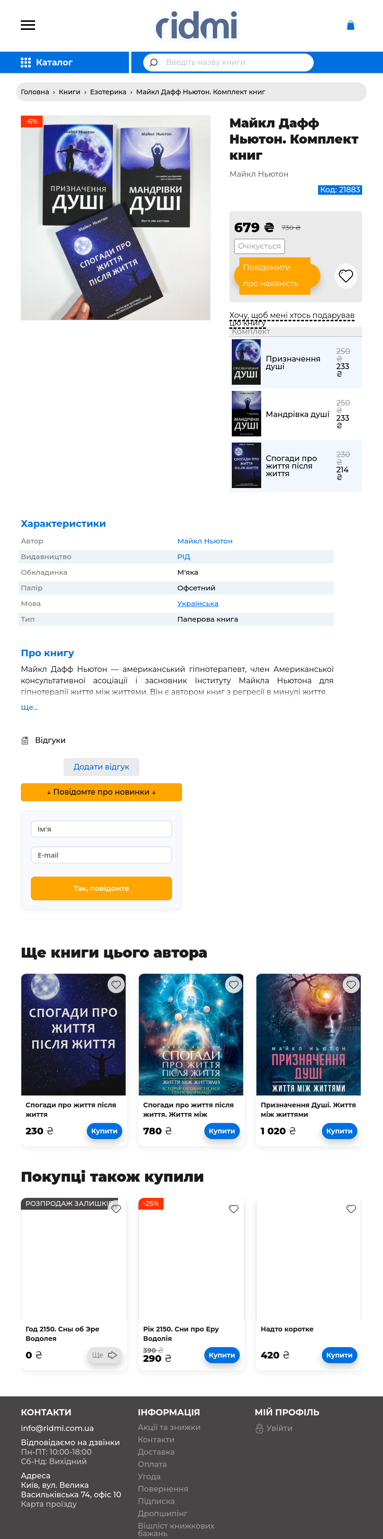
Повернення (163, 1489)
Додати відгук (101, 766)
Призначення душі (293, 363)
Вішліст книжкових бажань (176, 1530)
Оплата (152, 1464)
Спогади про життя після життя (291, 466)
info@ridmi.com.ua (57, 1428)
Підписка (156, 1501)
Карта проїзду (49, 1504)
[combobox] (228, 63)
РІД (183, 556)
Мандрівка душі (297, 414)
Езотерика (108, 92)
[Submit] (155, 62)
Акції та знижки (169, 1427)
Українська (198, 603)
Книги (70, 92)
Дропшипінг (163, 1514)
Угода (149, 1477)
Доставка (156, 1452)
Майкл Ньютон (205, 540)
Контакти (156, 1440)
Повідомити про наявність (270, 276)
